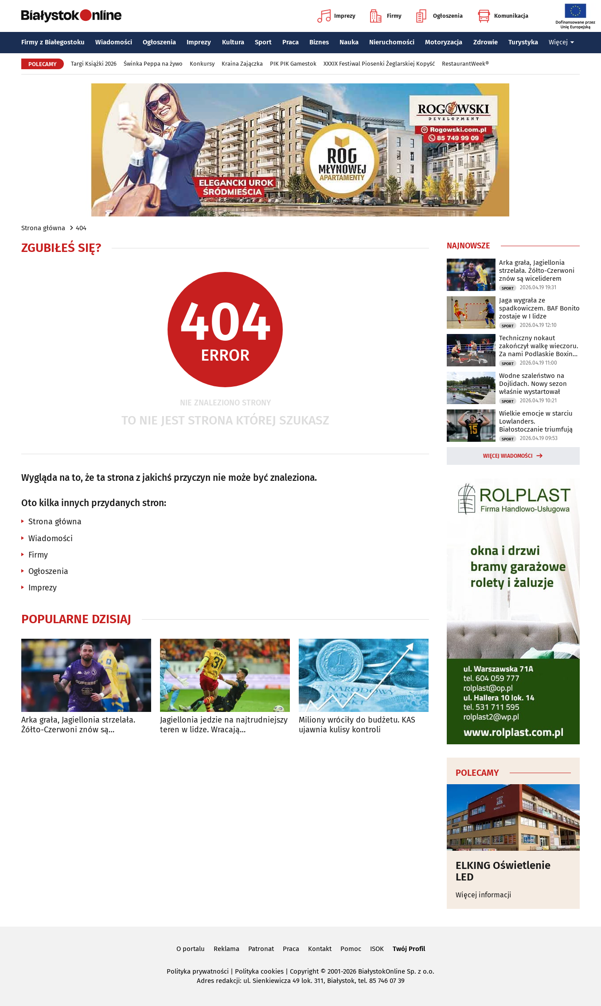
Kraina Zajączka (242, 64)
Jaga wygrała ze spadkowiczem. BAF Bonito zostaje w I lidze (539, 308)
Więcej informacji (483, 895)
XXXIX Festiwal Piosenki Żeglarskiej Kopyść (379, 64)
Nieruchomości (391, 42)
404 (81, 228)
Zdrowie (485, 42)
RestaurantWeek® (465, 64)
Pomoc (350, 949)
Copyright (304, 971)
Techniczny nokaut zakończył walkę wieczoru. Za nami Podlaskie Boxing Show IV (538, 346)
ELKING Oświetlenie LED (503, 871)
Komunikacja (502, 16)
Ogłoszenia (439, 16)
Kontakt (320, 949)
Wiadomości (113, 42)
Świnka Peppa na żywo (153, 64)
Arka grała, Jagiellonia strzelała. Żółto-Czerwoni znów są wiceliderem (78, 725)
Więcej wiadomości (508, 456)
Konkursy (202, 64)
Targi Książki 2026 (94, 64)
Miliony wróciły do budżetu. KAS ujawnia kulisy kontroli (357, 725)
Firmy (386, 16)
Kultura (233, 42)
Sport (263, 42)
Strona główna (43, 228)
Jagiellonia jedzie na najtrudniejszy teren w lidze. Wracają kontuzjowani (224, 725)
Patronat (261, 949)
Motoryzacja (443, 42)
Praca (290, 42)
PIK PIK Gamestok (293, 64)
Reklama (226, 949)
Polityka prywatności (198, 971)
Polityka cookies (259, 971)
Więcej (561, 42)
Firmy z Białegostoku (53, 42)
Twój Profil (409, 949)
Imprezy (336, 16)
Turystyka (523, 42)
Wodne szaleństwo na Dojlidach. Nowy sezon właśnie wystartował (533, 384)
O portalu (190, 949)
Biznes (319, 42)
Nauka (349, 42)
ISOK (377, 949)
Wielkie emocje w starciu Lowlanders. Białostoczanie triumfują (536, 421)
